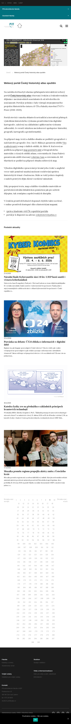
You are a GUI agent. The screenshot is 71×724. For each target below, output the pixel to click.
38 (33, 515)
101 (30, 544)
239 (17, 617)
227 (30, 609)
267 (18, 631)
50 (54, 518)
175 (52, 580)
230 (47, 609)
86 (33, 536)
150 (30, 569)
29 (28, 511)
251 (48, 620)
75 (18, 533)
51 (18, 522)
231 (53, 609)
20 (23, 507)
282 (23, 639)
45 (28, 518)
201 (41, 595)
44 (23, 518)
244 (47, 617)
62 (33, 526)
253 (18, 624)
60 (23, 526)
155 (19, 573)
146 (47, 566)
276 (29, 635)
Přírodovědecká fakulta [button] (35, 9)
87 (38, 536)
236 (41, 613)
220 (29, 606)
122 (30, 555)
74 (53, 529)
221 (35, 606)
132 (47, 558)
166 (41, 577)
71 (38, 529)
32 (43, 511)
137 (35, 562)
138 (41, 562)
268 (24, 631)
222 (41, 606)
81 (48, 533)
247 (24, 620)
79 (38, 533)
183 (19, 587)
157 (30, 573)
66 (54, 526)
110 (42, 547)
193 (35, 591)
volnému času (37, 157)
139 (47, 562)
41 (48, 515)
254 (24, 624)
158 (35, 573)
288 (32, 642)
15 (38, 504)
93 (28, 540)
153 (47, 569)
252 (53, 620)
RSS (19, 713)
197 (18, 595)
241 (30, 617)
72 (43, 529)
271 (42, 631)
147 (53, 566)
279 (47, 635)
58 (53, 522)
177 (24, 584)
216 (47, 602)
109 (36, 547)
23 (38, 507)
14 (33, 504)
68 (23, 529)
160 (47, 573)
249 (36, 620)
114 (25, 551)
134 (18, 562)
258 (47, 624)
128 (24, 558)
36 (23, 515)
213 (30, 602)
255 (30, 624)
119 (52, 551)
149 (24, 569)
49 (49, 518)
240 (23, 617)
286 (47, 639)
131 (41, 558)
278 (41, 635)
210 (54, 598)
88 (43, 536)
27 (18, 511)
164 (30, 577)
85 (28, 536)
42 (53, 515)
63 (38, 526)
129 (30, 558)
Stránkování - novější (9, 500)
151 (36, 569)
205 (23, 598)
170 (24, 580)
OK (35, 720)
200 (35, 595)
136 (30, 562)
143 (30, 566)
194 (41, 591)
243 (41, 617)
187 (41, 587)
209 (47, 598)
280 (53, 635)
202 (47, 595)
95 (38, 540)
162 (18, 577)
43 (17, 518)
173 (41, 580)
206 (29, 598)
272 (47, 631)
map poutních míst (33, 150)
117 (41, 551)
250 (42, 620)
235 (35, 613)
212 (24, 602)
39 (38, 515)
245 (53, 617)
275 (24, 635)
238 (53, 613)
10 (54, 500)
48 (43, 518)
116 (36, 551)
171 (30, 580)
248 (30, 620)
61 (28, 526)
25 (48, 507)
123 (35, 555)
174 (47, 580)
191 (24, 591)
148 (19, 569)
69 (28, 529)
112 (53, 547)
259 (53, 624)
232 (18, 613)
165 (35, 577)
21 (28, 507)
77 (28, 533)
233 (24, 613)
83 (18, 536)
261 (23, 628)
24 (43, 507)
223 (47, 606)
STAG (9, 3)
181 (47, 584)
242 (35, 617)
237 (47, 613)
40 (43, 515)
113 (19, 551)
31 (38, 511)
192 (30, 591)
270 (36, 631)
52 (23, 522)
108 (30, 547)
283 (29, 639)
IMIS (15, 3)
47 (38, 518)
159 (41, 573)
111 (47, 547)
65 (48, 526)
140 (52, 562)
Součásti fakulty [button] (35, 16)
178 (30, 584)
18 (52, 504)
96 (43, 540)
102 (35, 544)
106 (19, 547)
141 (18, 566)
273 (53, 631)
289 (38, 642)
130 (36, 558)
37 (28, 515)
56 (43, 522)
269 (30, 631)
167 (47, 577)
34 (53, 511)
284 (35, 639)
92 (23, 540)
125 (47, 555)
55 (38, 522)
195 (47, 591)
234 (29, 613)
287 (53, 639)
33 (48, 511)
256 (35, 624)
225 (18, 609)
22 (33, 507)
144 (35, 566)
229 (41, 609)
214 (35, 602)
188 (47, 587)
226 (24, 609)
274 (18, 635)
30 (33, 511)
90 (53, 536)
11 (18, 504)
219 (24, 606)
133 (52, 558)
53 (28, 522)
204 (17, 598)
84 (23, 536)
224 (53, 606)
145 (41, 566)
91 (17, 540)
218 (18, 606)
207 (35, 598)
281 (18, 639)
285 (41, 639)
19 (18, 507)
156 (24, 573)
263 (35, 628)
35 (18, 515)
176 (19, 584)
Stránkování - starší (62, 500)
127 (19, 558)
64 (43, 526)
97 (48, 540)
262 (29, 628)
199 (29, 595)
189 (52, 587)
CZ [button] (4, 3)
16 (43, 504)
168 (53, 577)
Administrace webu (9, 713)
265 (47, 628)
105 (52, 544)
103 (41, 544)
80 (43, 533)
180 (41, 584)
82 (53, 533)
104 (47, 544)
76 (23, 533)
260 (17, 628)
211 (19, 602)
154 (52, 569)
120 (19, 555)
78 (33, 533)
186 (35, 587)
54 (33, 522)
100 (24, 544)
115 (30, 551)
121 (24, 555)
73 (48, 529)
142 (24, 566)
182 (52, 584)
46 (33, 518)
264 (41, 628)
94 (33, 540)
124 (41, 555)
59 (17, 526)
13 (28, 504)
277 (35, 635)
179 (36, 584)
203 (53, 595)
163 (24, 577)
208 (41, 598)
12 (23, 504)
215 (41, 602)
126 (52, 555)
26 (53, 507)
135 (24, 562)
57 (48, 522)
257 (41, 624)
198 (24, 595)
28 (23, 511)
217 (52, 602)
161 (53, 573)
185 (30, 587)
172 (35, 580)
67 (18, 529)
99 (18, 544)
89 (48, 536)
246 (18, 620)
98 (54, 540)
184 (24, 587)
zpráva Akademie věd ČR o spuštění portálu (27, 211)
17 (47, 504)
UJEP (21, 3)
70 (33, 529)
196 (53, 591)
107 (25, 547)
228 (35, 609)
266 (53, 628)
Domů (8, 72)
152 (41, 569)
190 (18, 591)
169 (19, 580)
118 (46, 551)
